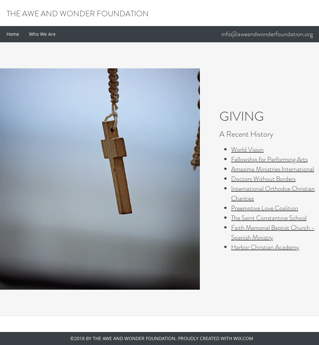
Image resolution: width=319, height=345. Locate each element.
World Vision (247, 149)
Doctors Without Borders (263, 179)
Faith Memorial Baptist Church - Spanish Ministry (272, 232)
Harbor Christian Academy (265, 247)
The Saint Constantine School (269, 218)
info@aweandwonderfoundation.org (267, 34)
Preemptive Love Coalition (264, 208)
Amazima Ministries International (272, 169)
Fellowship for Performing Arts (269, 159)
